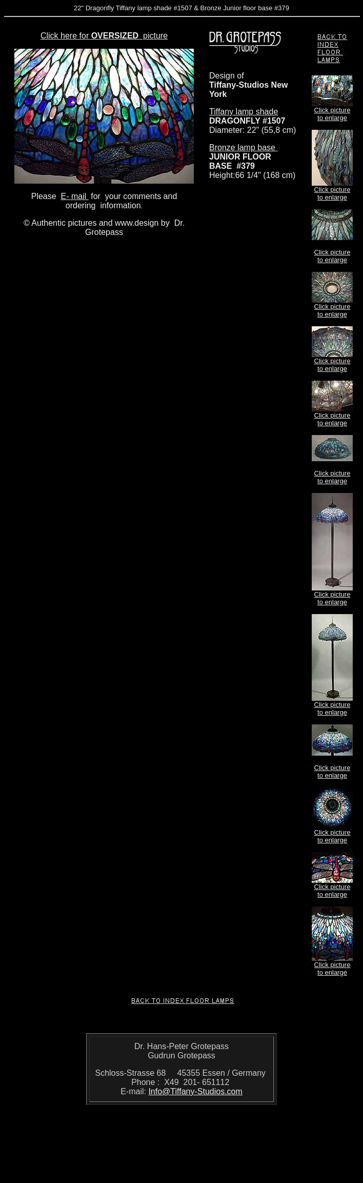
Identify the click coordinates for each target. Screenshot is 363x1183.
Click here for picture (104, 35)
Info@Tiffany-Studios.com (195, 1091)
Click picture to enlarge (332, 114)
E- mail (75, 196)
